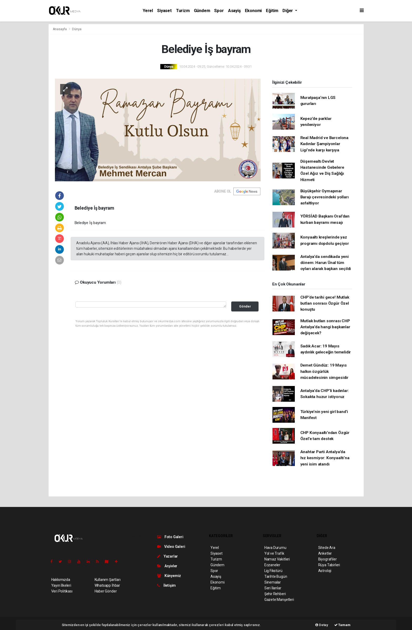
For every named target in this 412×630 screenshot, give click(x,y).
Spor (219, 10)
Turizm (183, 10)
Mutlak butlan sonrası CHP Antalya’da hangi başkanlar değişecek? (325, 327)
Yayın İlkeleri (61, 585)
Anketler (325, 553)
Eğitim (272, 10)
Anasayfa (60, 29)
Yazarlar (167, 556)
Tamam (342, 625)
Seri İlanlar (272, 588)
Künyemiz (169, 576)
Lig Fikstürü (273, 571)
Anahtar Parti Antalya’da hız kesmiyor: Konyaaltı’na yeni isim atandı (324, 458)
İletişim (166, 585)
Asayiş (234, 10)
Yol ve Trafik (274, 553)
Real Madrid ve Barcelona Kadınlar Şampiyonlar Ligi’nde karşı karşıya (324, 143)
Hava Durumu (275, 548)
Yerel (148, 10)
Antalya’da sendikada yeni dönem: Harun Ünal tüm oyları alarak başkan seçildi (325, 262)
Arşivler (167, 566)
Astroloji (324, 571)
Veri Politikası (62, 591)
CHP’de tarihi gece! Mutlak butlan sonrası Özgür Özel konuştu (324, 303)
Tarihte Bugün (275, 576)
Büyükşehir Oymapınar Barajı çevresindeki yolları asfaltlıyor (324, 197)
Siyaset (164, 10)
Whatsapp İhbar (107, 585)
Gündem (202, 10)
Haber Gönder (106, 591)
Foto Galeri (170, 537)
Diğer (288, 10)
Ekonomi (253, 10)
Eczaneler (272, 565)
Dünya (76, 29)
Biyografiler (327, 559)
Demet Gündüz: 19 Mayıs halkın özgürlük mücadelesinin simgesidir (324, 371)
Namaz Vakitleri (277, 559)
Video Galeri (171, 546)
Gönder (245, 306)
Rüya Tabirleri (329, 565)
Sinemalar (272, 582)
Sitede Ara (326, 548)
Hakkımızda (60, 580)
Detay (321, 625)
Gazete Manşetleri (279, 599)
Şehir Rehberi (275, 594)
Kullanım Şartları (108, 580)
